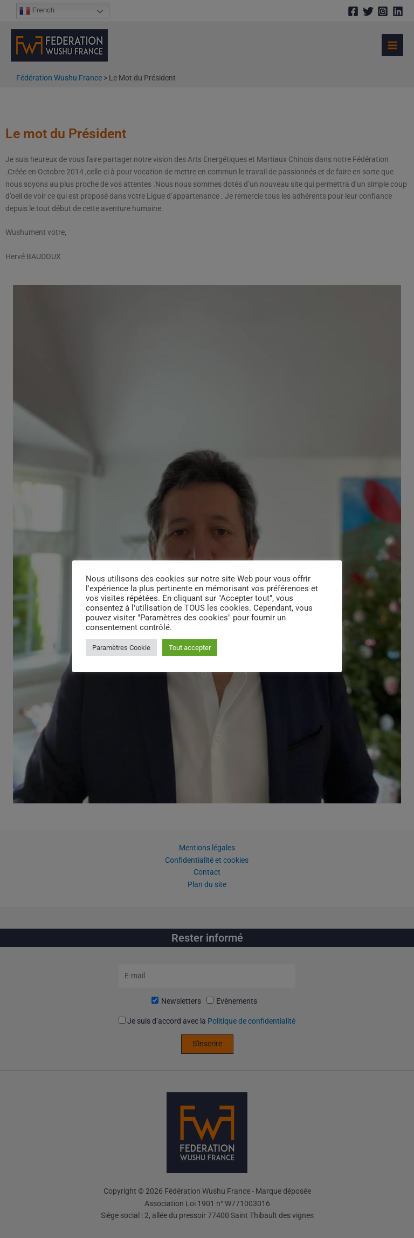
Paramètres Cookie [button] (121, 648)
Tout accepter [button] (190, 648)
